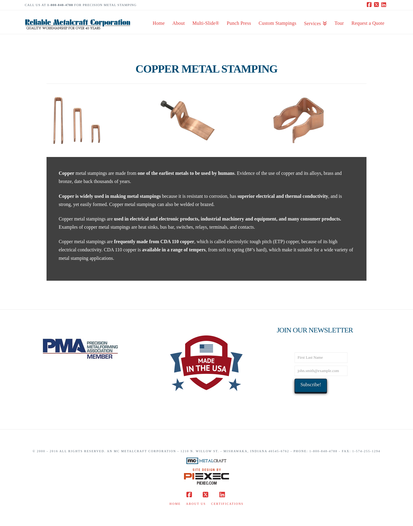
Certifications (227, 503)
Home (175, 503)
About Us (196, 503)
